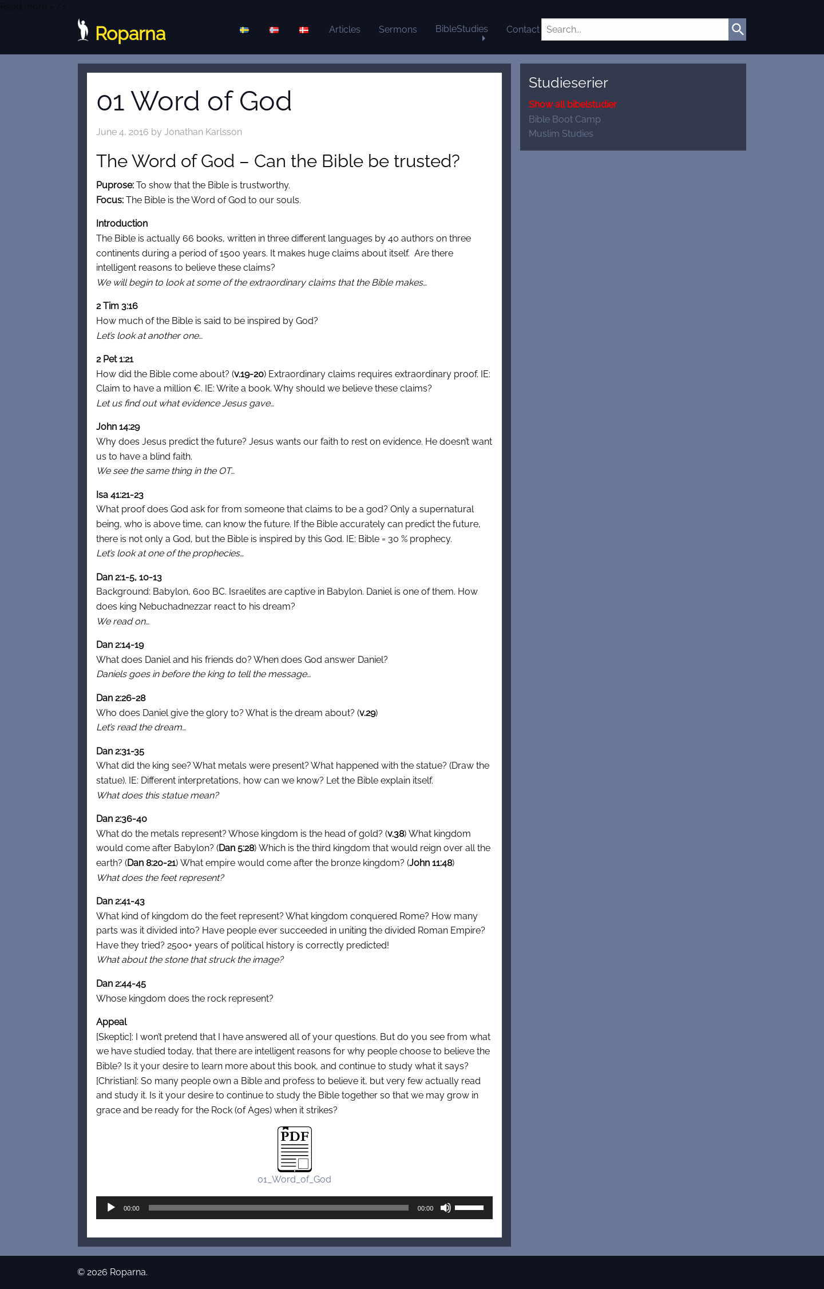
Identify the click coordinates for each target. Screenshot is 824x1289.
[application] (294, 1207)
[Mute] (445, 1207)
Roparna (121, 34)
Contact (523, 29)
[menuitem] (245, 29)
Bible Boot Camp (565, 119)
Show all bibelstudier (573, 104)
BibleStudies (461, 28)
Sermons (398, 29)
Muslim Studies (561, 133)
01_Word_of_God (294, 1179)
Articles (344, 29)
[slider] (279, 1208)
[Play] (111, 1207)
